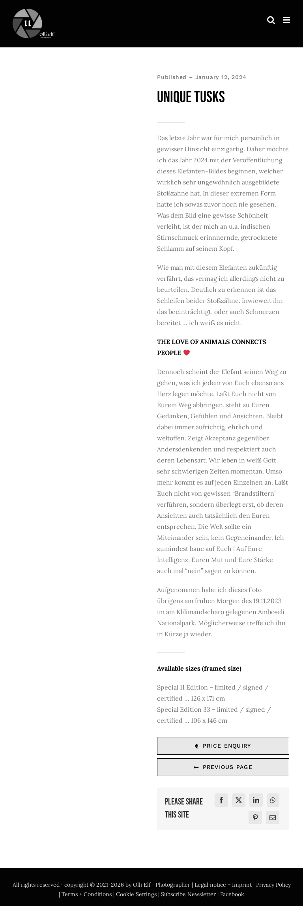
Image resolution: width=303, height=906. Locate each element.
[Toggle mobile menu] (287, 20)
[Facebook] (221, 800)
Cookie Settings (136, 894)
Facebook (232, 894)
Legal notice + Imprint (223, 884)
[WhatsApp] (273, 800)
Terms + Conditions (87, 894)
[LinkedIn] (256, 800)
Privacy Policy (273, 884)
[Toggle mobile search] (271, 20)
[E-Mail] (272, 817)
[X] (238, 800)
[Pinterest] (255, 817)
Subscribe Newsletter (188, 894)
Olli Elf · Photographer (161, 884)
